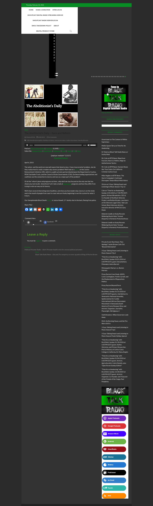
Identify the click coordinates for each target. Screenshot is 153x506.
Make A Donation (51, 10)
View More (28, 59)
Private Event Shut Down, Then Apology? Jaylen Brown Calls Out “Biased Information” (35, 46)
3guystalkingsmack (58, 53)
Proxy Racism (90, 44)
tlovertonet (106, 124)
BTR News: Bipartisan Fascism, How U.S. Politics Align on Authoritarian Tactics (113, 144)
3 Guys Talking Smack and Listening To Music (59, 40)
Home (39, 10)
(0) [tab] (33, 206)
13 (110, 60)
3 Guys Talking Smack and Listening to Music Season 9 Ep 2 (62, 47)
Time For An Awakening (103, 494)
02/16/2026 (55, 56)
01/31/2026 (89, 53)
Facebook (49, 206)
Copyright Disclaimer (118, 494)
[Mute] (89, 129)
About (86, 15)
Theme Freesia (59, 499)
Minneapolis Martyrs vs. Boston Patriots (89, 49)
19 (120, 60)
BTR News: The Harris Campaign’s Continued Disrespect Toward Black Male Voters (115, 162)
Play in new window (37, 133)
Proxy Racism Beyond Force (111, 269)
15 (114, 60)
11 (107, 60)
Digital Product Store (101, 15)
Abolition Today (72, 492)
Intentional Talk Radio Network (37, 494)
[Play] (27, 129)
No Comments (29, 56)
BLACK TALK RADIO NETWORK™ (36, 499)
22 (125, 60)
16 (115, 60)
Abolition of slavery (48, 124)
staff (26, 53)
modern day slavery (72, 124)
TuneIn (69, 135)
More (79, 135)
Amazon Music (37, 135)
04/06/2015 (41, 121)
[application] (61, 129)
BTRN (32, 38)
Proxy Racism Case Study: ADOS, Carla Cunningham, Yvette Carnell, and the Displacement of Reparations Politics (116, 43)
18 (118, 60)
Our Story (69, 494)
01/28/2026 (117, 53)
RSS (74, 135)
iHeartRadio (47, 135)
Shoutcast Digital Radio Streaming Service (90, 10)
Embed (62, 133)
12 (109, 60)
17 (117, 60)
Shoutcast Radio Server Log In (47, 15)
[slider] (58, 129)
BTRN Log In (65, 10)
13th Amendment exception (35, 124)
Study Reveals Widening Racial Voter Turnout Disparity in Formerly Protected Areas (115, 200)
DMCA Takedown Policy (72, 15)
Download (49, 133)
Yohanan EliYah (30, 121)
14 (112, 60)
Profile (49, 184)
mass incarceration (60, 124)
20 (122, 60)
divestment (67, 168)
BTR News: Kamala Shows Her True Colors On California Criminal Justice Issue (115, 153)
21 (123, 60)
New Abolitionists (83, 124)
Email (64, 135)
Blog (28, 38)
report (77, 154)
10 (106, 60)
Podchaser (57, 135)
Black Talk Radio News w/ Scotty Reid (89, 492)
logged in (39, 225)
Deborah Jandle (107, 198)
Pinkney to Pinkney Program (56, 494)
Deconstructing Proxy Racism (110, 492)
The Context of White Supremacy (84, 494)
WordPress (32, 206)
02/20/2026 (34, 53)
